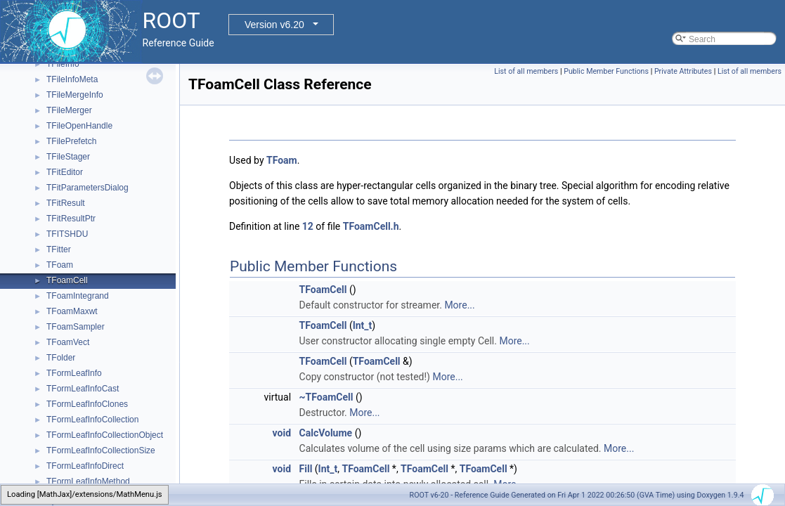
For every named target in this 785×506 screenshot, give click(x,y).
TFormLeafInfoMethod (88, 481)
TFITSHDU (67, 234)
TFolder (60, 358)
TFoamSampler (75, 327)
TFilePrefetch (71, 141)
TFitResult (65, 203)
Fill (306, 468)
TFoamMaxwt (72, 311)
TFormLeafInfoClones (87, 404)
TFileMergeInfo (74, 95)
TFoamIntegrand (77, 296)
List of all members (526, 71)
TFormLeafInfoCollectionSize (100, 450)
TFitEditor (64, 172)
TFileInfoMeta (72, 79)
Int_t (362, 325)
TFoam (59, 265)
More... (459, 305)
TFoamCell (67, 280)
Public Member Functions (606, 71)
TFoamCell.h (371, 226)
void (282, 433)
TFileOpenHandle (79, 126)
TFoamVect (67, 342)
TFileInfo (62, 64)
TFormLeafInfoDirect (85, 466)
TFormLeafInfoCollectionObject (104, 435)
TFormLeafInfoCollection (92, 419)
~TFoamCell (326, 397)
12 (307, 226)
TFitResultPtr (71, 218)
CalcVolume (326, 433)
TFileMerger (69, 110)
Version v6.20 (274, 24)
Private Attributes (683, 71)
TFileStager (68, 157)
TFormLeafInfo (74, 373)
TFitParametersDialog (87, 188)
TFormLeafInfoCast (82, 389)
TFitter (58, 249)
